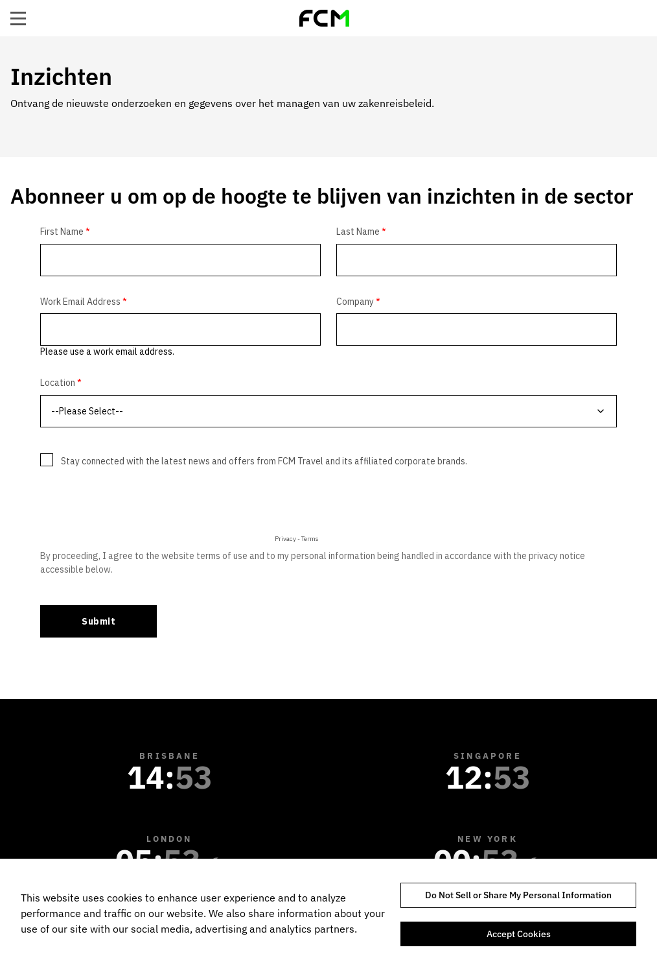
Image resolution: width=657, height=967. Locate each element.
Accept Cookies (519, 934)
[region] (328, 913)
